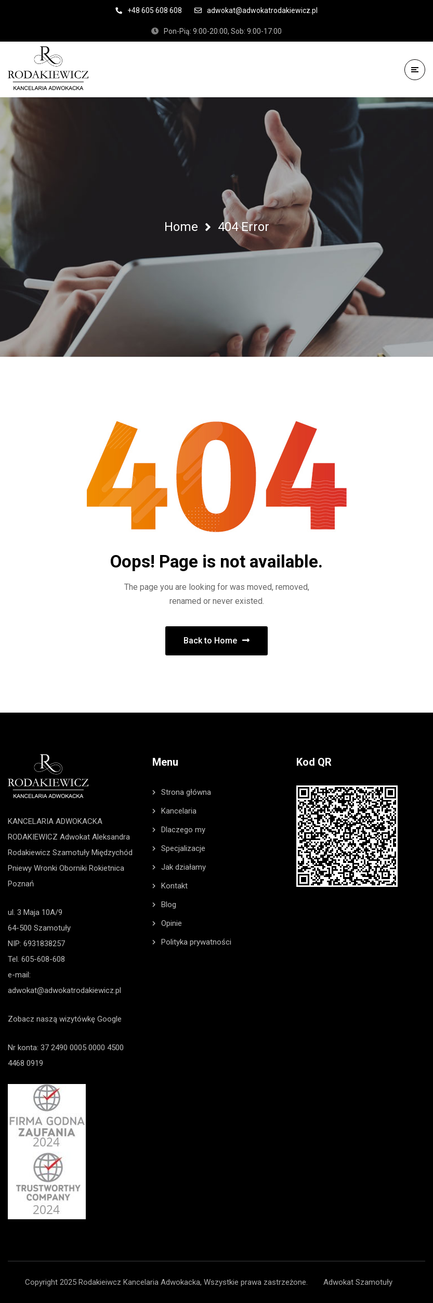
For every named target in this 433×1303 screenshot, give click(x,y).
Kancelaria (178, 811)
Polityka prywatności (196, 942)
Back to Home (216, 641)
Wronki (45, 868)
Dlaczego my (183, 829)
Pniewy (20, 868)
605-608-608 (43, 959)
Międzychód (112, 852)
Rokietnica (106, 868)
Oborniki (73, 868)
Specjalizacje (183, 848)
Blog (168, 904)
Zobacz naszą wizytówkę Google (65, 1019)
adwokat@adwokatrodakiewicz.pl (64, 990)
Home (181, 227)
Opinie (171, 923)
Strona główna (186, 792)
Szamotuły (71, 852)
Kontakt (174, 886)
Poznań (21, 883)
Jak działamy (183, 867)
